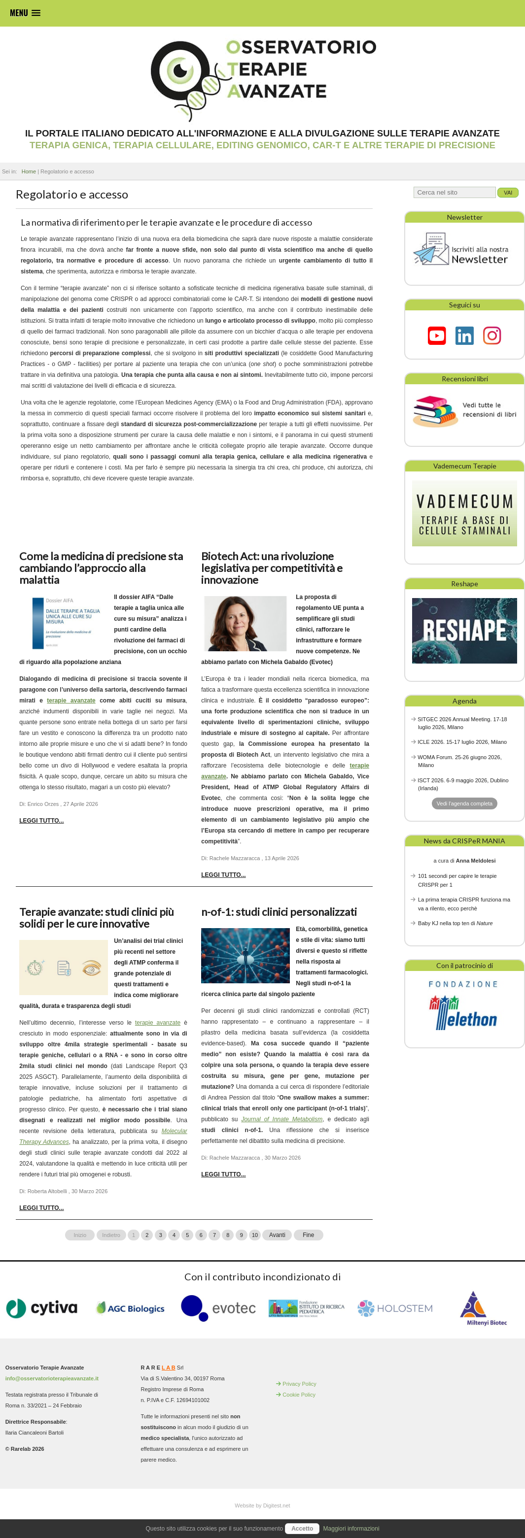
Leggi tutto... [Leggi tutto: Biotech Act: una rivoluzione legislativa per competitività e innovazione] (223, 874)
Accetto (302, 1528)
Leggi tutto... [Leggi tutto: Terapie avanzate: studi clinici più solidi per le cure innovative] (41, 1207)
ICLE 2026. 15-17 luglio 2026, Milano (462, 742)
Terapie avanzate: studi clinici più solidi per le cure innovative (96, 917)
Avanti (277, 1235)
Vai (508, 193)
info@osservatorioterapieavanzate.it (52, 1378)
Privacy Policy (299, 1384)
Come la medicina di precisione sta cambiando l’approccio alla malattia (101, 567)
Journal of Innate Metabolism (281, 1119)
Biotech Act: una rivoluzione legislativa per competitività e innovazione (272, 567)
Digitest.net (276, 1505)
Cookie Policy (298, 1395)
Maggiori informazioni (351, 1528)
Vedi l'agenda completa (464, 803)
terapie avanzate (71, 700)
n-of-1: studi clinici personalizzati (279, 911)
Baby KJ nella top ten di (455, 923)
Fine (308, 1235)
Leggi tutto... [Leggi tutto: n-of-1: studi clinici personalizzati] (223, 1174)
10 (255, 1235)
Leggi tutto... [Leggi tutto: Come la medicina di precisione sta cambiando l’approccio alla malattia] (41, 820)
